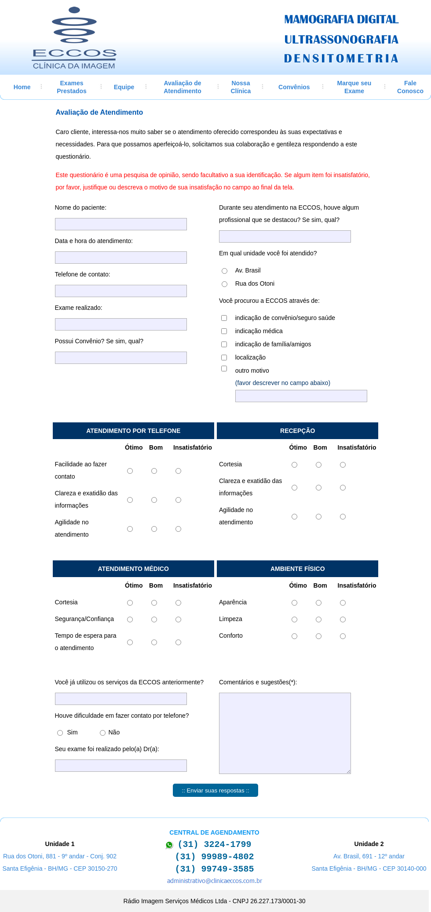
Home (22, 87)
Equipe (124, 87)
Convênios (294, 87)
